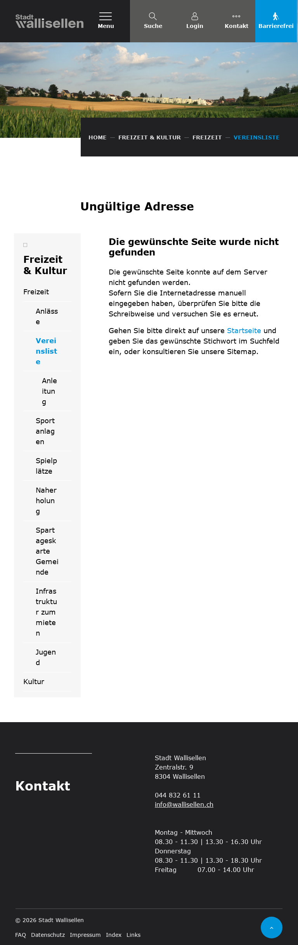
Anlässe (47, 316)
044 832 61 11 (178, 795)
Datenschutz (48, 934)
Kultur (33, 681)
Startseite (244, 330)
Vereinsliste (53, 353)
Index (113, 934)
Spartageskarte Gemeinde (47, 551)
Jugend (46, 657)
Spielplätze (46, 465)
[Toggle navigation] (106, 21)
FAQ (20, 934)
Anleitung (49, 391)
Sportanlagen (45, 431)
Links (133, 934)
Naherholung (46, 500)
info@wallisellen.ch (184, 804)
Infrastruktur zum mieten (46, 612)
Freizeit (36, 291)
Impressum (85, 934)
